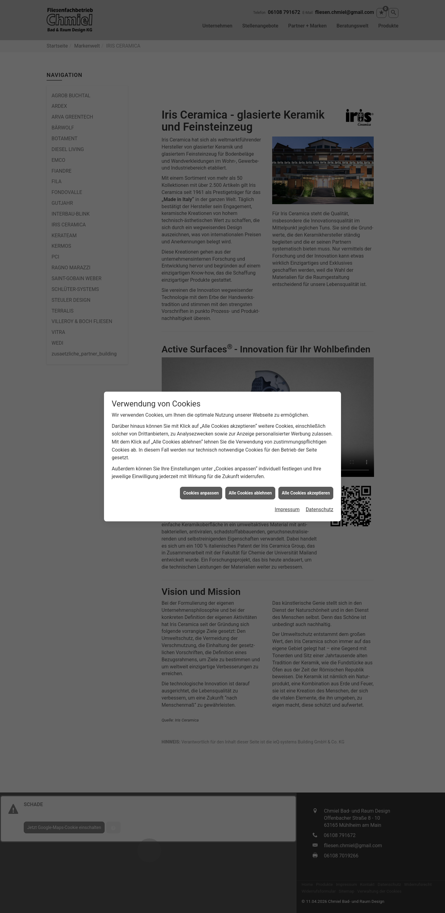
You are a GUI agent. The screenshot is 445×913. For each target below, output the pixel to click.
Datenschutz (319, 426)
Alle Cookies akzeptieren (306, 409)
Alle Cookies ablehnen (250, 409)
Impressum (287, 426)
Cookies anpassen (201, 409)
